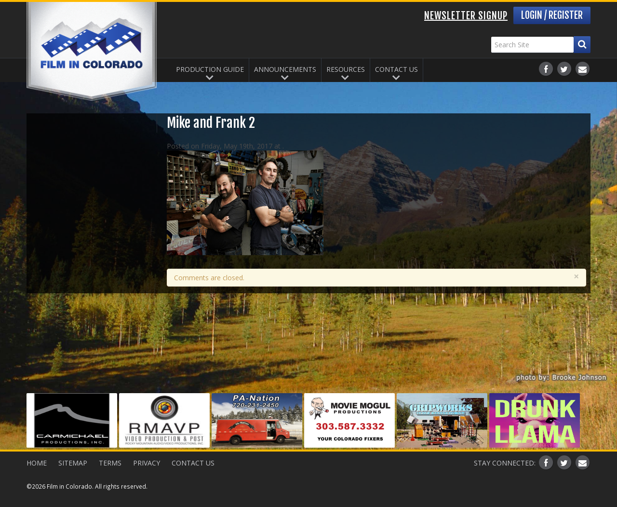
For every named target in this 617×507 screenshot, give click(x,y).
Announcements (285, 69)
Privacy (146, 462)
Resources (345, 69)
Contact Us (396, 69)
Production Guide (210, 69)
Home (37, 462)
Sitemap (72, 462)
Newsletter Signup (466, 16)
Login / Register (552, 15)
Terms (110, 462)
